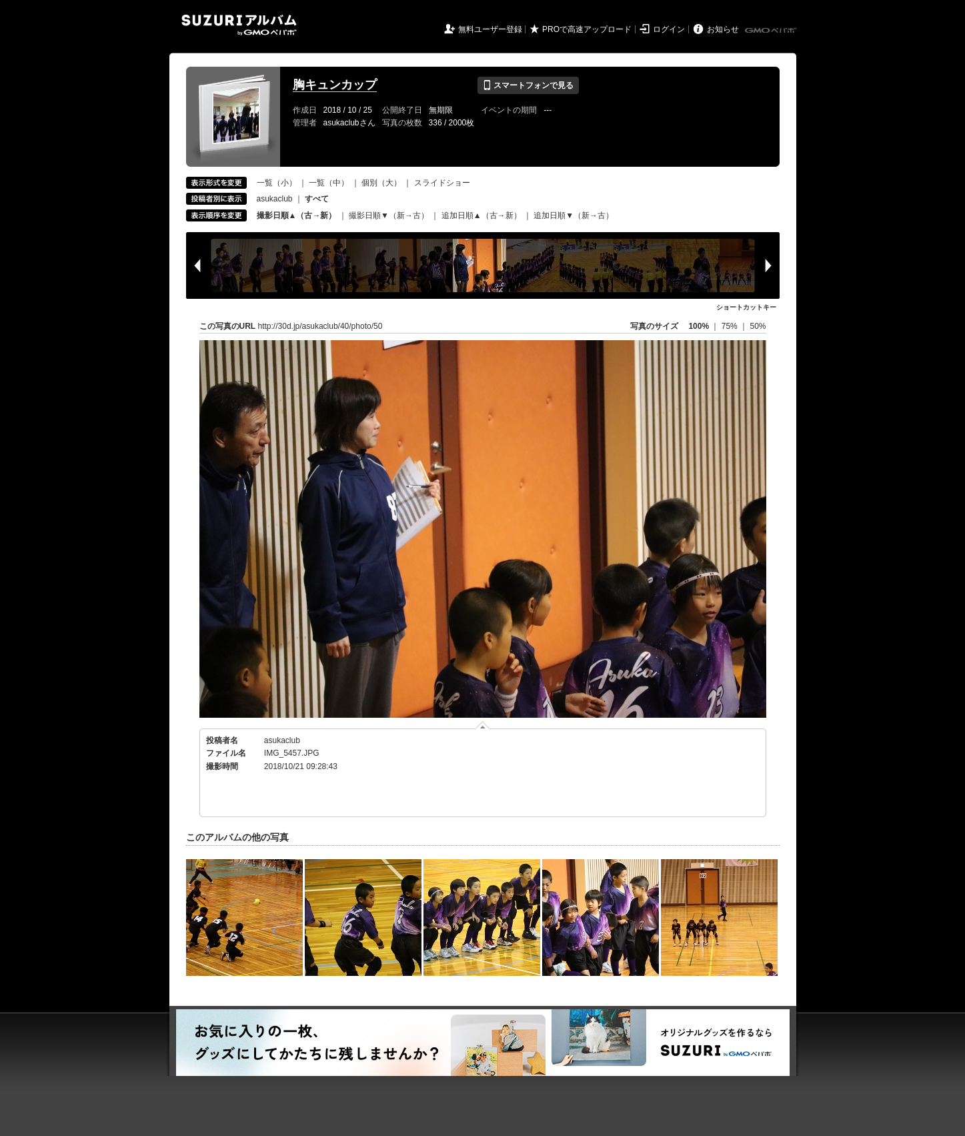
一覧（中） (329, 182)
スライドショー (442, 182)
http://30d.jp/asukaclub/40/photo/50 (320, 326)
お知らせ (723, 29)
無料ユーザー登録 (490, 29)
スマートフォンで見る (528, 85)
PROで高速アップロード (587, 29)
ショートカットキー (746, 307)
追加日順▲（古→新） (481, 215)
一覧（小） (277, 182)
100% (698, 326)
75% (731, 326)
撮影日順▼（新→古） (389, 215)
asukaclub (275, 198)
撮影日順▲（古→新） (297, 215)
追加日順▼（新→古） (574, 215)
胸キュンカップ (335, 84)
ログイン (669, 29)
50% (758, 326)
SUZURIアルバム (239, 25)
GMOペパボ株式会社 (771, 30)
